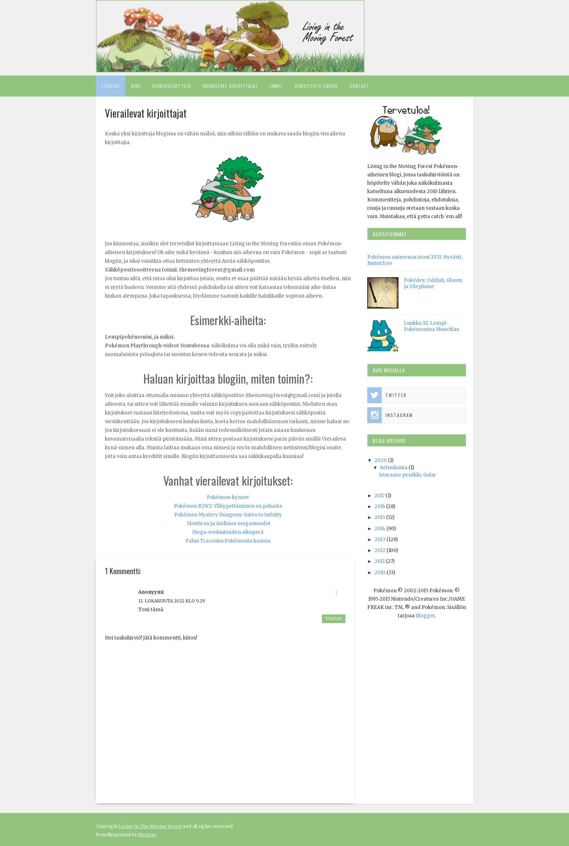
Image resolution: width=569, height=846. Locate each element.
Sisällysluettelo (171, 86)
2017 (379, 496)
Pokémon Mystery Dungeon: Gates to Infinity (228, 515)
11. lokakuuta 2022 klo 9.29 (171, 601)
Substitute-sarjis (316, 86)
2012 (379, 550)
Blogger (425, 616)
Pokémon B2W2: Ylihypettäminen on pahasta (228, 506)
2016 (379, 506)
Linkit (276, 86)
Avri (135, 86)
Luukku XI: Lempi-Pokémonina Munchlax (431, 326)
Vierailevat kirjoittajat (230, 86)
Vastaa (334, 618)
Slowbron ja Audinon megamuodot (228, 523)
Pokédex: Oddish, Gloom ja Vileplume (433, 283)
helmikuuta (394, 468)
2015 (379, 517)
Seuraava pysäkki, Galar (407, 475)
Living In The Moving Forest (150, 826)
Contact (359, 86)
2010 (379, 572)
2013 (379, 539)
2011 (379, 561)
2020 (380, 460)
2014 (379, 529)
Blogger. (147, 834)
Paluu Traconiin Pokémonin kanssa (228, 541)
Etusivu (110, 86)
